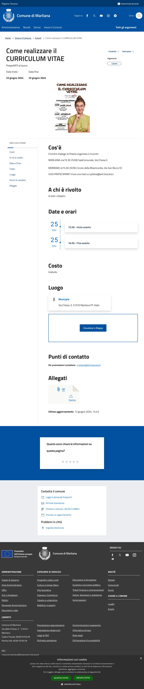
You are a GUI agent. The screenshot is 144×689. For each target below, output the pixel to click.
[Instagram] (107, 15)
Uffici (4, 590)
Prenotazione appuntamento (50, 625)
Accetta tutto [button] (61, 678)
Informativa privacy (82, 630)
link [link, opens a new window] (99, 672)
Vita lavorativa (44, 590)
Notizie (111, 580)
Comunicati (113, 585)
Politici (5, 600)
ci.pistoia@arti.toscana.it (89, 365)
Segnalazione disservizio (48, 630)
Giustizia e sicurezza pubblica (86, 585)
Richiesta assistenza (47, 640)
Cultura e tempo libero (47, 585)
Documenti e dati (10, 610)
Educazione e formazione (84, 580)
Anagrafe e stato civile (47, 580)
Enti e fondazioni (10, 595)
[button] (72, 684)
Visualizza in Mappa (93, 328)
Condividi (114, 51)
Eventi (38, 38)
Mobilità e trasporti (46, 605)
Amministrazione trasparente (87, 625)
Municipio (63, 299)
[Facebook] (86, 15)
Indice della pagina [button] (18, 143)
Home (8, 38)
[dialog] (72, 672)
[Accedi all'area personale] (128, 3)
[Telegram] (114, 15)
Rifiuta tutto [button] (83, 678)
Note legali (78, 635)
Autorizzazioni (79, 600)
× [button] (141, 658)
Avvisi (111, 590)
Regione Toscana (10, 3)
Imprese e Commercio (47, 595)
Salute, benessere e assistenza (87, 595)
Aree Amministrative (12, 585)
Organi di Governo (10, 580)
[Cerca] (139, 15)
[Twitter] (93, 15)
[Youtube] (100, 15)
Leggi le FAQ (43, 635)
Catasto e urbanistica (47, 600)
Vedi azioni (128, 51)
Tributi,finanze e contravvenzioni (88, 590)
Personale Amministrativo (14, 605)
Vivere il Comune (23, 38)
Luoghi (111, 604)
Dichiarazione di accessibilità (86, 640)
